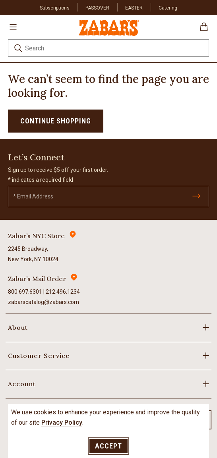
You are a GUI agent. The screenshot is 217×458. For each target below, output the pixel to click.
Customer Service (39, 356)
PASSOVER (97, 8)
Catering (168, 8)
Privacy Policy (61, 422)
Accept (108, 446)
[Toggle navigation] (13, 26)
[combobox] (108, 48)
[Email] (108, 196)
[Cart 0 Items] (204, 29)
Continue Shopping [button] (55, 121)
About (18, 327)
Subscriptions (55, 8)
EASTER (134, 8)
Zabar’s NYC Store (36, 236)
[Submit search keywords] (18, 49)
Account (22, 384)
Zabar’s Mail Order (37, 279)
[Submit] (196, 196)
